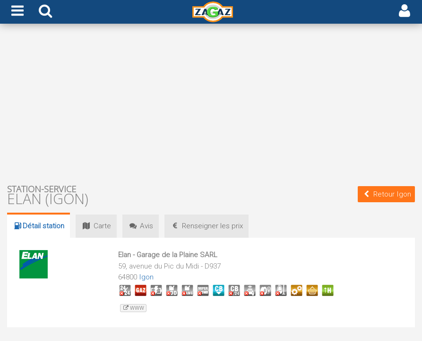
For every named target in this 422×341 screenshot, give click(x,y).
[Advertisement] (211, 103)
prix (206, 226)
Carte (96, 226)
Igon (146, 277)
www (133, 308)
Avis (140, 226)
